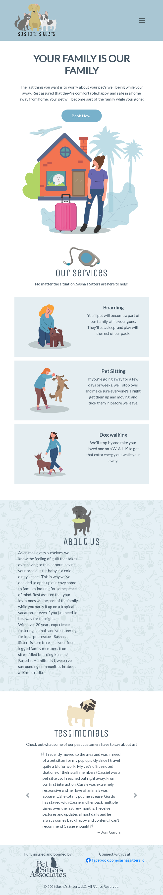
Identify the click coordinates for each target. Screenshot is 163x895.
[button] (27, 795)
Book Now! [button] (82, 115)
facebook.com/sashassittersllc (115, 860)
